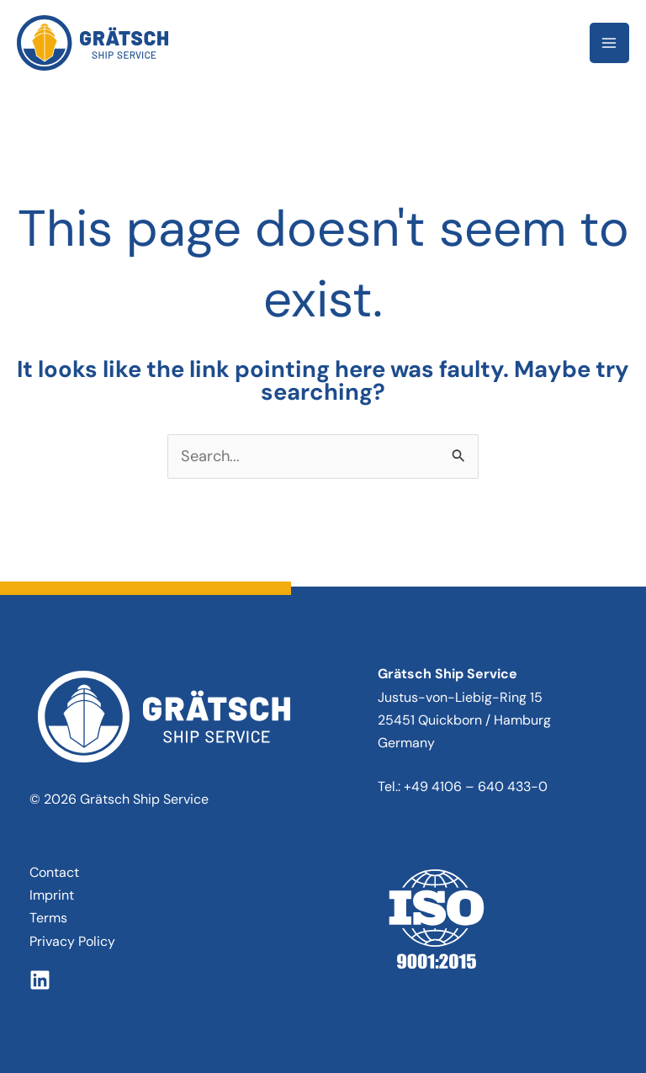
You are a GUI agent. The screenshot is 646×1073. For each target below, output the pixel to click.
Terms (48, 918)
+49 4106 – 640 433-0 (476, 786)
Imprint (51, 895)
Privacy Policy (72, 941)
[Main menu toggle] (609, 42)
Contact (54, 872)
